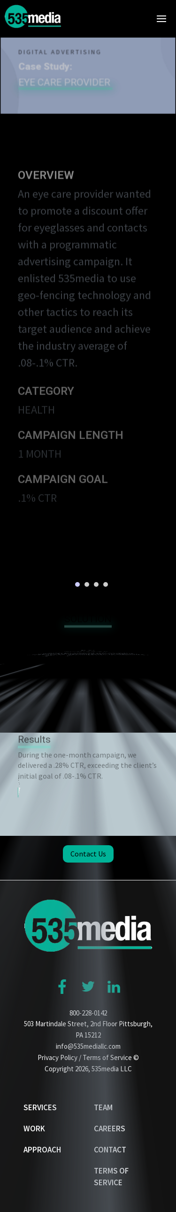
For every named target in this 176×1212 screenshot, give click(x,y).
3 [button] (96, 584)
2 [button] (86, 584)
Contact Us (88, 853)
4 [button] (105, 584)
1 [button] (77, 584)
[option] (88, 564)
